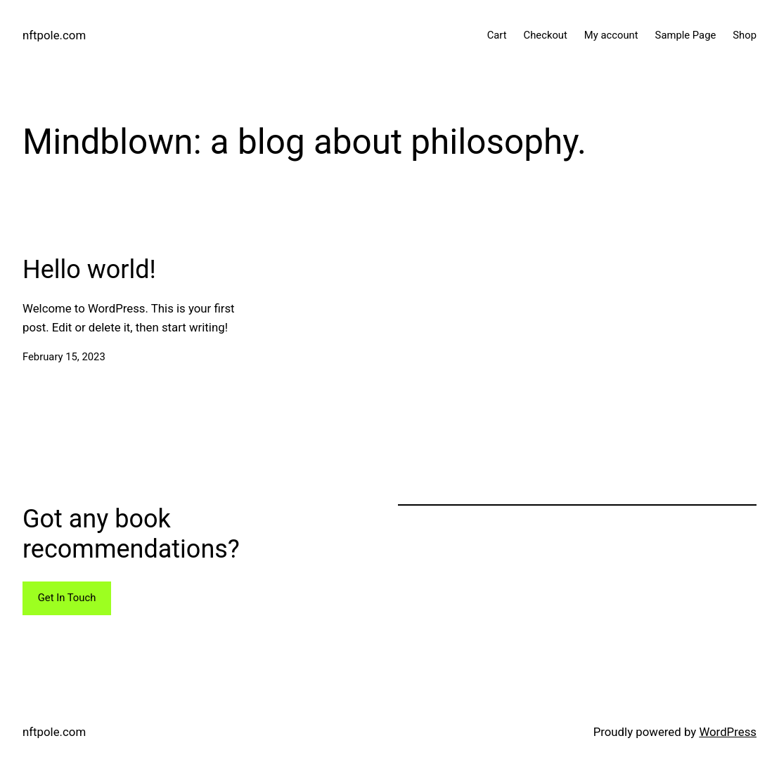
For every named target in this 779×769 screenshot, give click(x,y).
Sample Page (685, 35)
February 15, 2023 (63, 356)
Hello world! (89, 269)
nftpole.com (54, 35)
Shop (745, 35)
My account (611, 35)
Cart (497, 35)
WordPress (728, 732)
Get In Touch (67, 597)
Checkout (545, 35)
